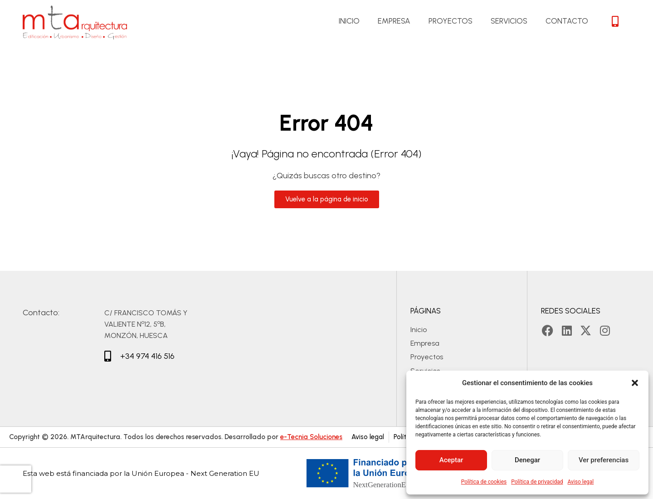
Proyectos (451, 20)
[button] (634, 382)
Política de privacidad (537, 482)
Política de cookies (484, 482)
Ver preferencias (604, 460)
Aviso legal (580, 482)
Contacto (567, 20)
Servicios (509, 20)
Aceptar (451, 460)
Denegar (527, 460)
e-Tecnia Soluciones (311, 437)
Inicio (349, 20)
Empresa (394, 20)
